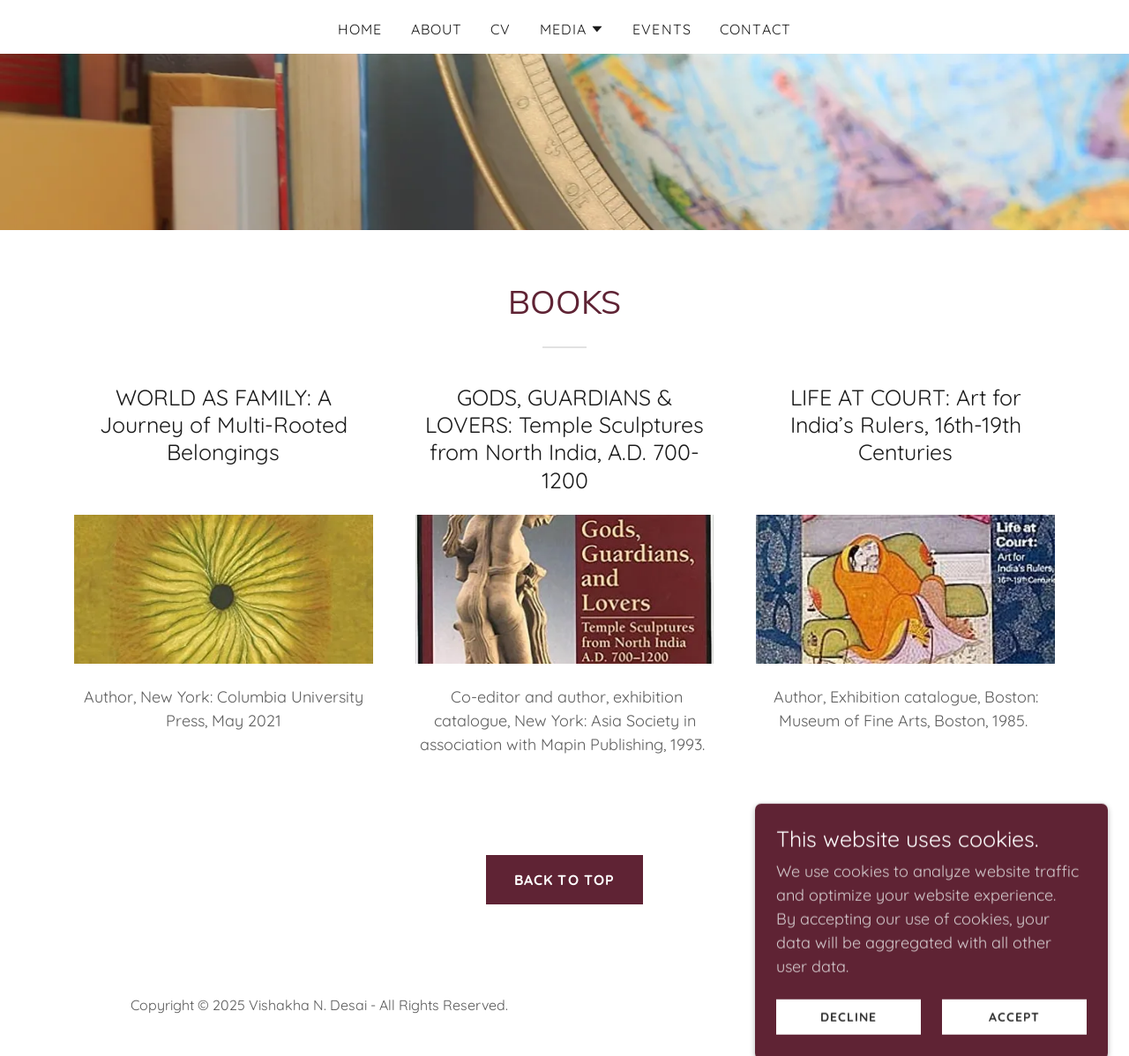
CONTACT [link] (755, 29)
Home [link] (360, 29)
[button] (572, 29)
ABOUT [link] (437, 29)
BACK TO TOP (565, 880)
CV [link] (500, 29)
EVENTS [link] (662, 29)
